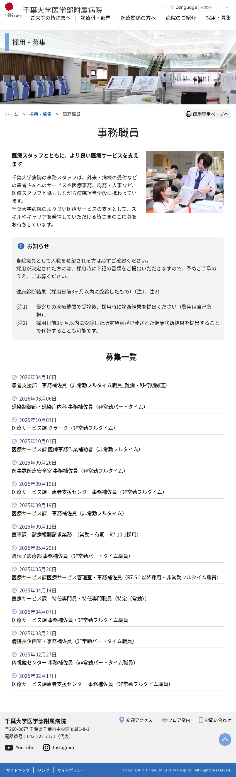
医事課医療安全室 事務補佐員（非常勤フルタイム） (70, 470)
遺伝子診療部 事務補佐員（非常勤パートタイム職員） (72, 555)
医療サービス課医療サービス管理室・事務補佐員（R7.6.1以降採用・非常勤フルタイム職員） (117, 577)
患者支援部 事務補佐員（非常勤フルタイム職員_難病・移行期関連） (91, 385)
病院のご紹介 (181, 17)
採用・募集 (218, 17)
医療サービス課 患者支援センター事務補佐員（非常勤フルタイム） (89, 491)
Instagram (63, 747)
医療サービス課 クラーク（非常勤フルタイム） (65, 427)
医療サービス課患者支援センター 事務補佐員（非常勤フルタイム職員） (92, 683)
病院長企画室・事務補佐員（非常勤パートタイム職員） (74, 640)
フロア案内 (179, 720)
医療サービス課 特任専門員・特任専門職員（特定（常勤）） (81, 598)
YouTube (25, 747)
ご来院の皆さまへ (50, 17)
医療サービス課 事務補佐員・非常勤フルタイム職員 (70, 619)
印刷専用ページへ (210, 114)
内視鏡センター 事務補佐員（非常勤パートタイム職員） (75, 662)
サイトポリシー (71, 770)
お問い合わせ (218, 720)
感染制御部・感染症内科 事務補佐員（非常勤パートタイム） (80, 406)
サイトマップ (18, 770)
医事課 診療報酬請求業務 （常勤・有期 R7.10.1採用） (77, 534)
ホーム (11, 114)
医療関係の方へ (138, 17)
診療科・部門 (96, 17)
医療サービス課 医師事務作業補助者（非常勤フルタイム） (77, 449)
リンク (43, 770)
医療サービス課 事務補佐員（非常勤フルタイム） (69, 513)
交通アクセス (139, 720)
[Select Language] (215, 7)
